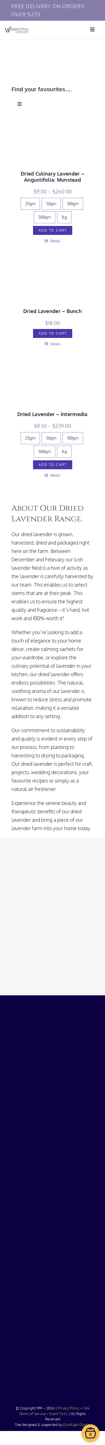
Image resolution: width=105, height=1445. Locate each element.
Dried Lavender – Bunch (52, 311)
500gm (44, 217)
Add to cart (53, 230)
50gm (51, 203)
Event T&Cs (59, 1413)
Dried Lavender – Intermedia (52, 414)
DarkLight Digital (76, 1424)
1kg (64, 217)
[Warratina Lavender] (16, 28)
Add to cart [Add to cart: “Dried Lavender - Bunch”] (53, 333)
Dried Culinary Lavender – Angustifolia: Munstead (52, 177)
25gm (30, 203)
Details (52, 241)
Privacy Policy (68, 1408)
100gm (72, 203)
